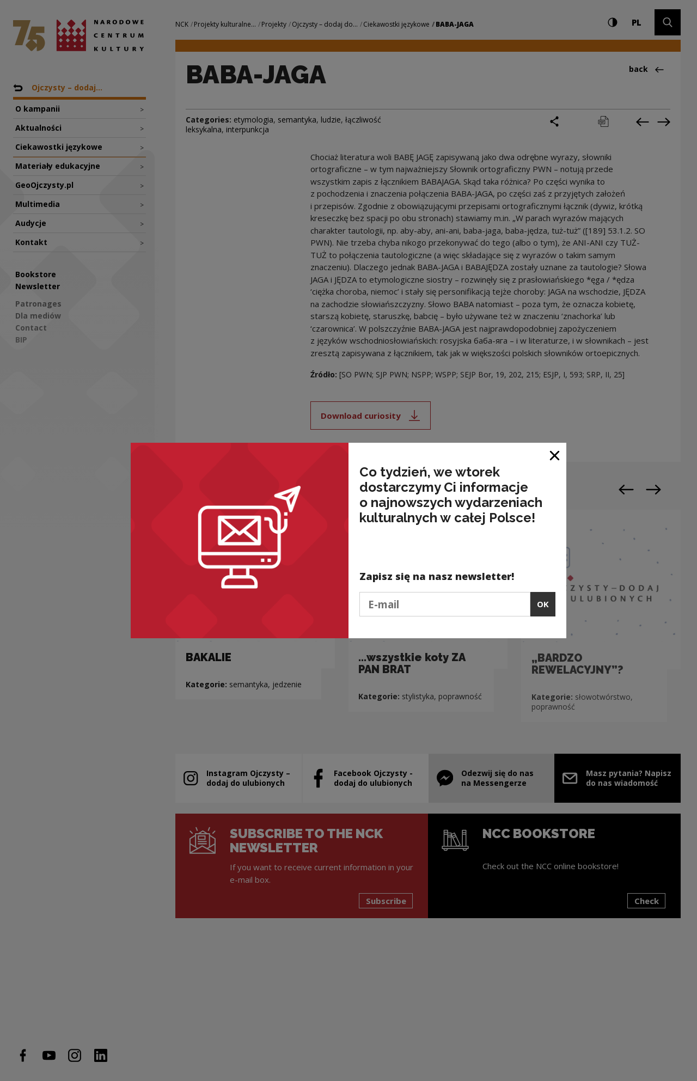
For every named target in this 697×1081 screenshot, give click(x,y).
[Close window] (555, 455)
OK (543, 603)
